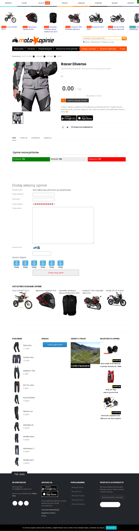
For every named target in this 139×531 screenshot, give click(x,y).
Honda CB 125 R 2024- (115, 290)
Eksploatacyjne (45, 48)
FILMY (24, 3)
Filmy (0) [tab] (23, 138)
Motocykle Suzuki (77, 500)
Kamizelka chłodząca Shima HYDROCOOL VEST (50, 29)
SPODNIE (50, 56)
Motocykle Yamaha (78, 496)
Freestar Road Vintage (29, 357)
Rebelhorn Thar (29, 371)
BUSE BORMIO (29, 398)
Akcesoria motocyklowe (67, 48)
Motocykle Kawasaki (78, 504)
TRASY (65, 3)
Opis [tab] (14, 138)
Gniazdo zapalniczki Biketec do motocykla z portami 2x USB (111, 418)
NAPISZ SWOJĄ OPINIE (77, 100)
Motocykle (19, 48)
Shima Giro (27, 345)
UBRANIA (39, 56)
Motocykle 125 (76, 491)
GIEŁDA (81, 3)
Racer (59, 56)
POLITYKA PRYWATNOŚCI (50, 510)
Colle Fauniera (80, 365)
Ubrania (31, 48)
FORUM (98, 3)
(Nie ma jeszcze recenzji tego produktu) (96, 68)
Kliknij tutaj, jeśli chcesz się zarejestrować (54, 190)
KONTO (131, 3)
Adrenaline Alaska (29, 425)
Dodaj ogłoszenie (55, 344)
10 (54, 204)
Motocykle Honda (77, 487)
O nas (122, 48)
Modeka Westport (29, 436)
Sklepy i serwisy (89, 48)
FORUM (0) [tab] (35, 138)
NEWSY (8, 3)
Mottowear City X (29, 448)
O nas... (44, 516)
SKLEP (115, 3)
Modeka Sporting (29, 460)
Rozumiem (111, 527)
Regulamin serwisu (48, 513)
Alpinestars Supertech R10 (46, 290)
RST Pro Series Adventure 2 (29, 385)
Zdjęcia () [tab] (48, 138)
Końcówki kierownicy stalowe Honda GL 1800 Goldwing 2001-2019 (110, 366)
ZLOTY (44, 3)
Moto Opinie (27, 56)
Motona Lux (28, 411)
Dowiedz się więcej (96, 527)
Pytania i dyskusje (108, 48)
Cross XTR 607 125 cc (20, 290)
